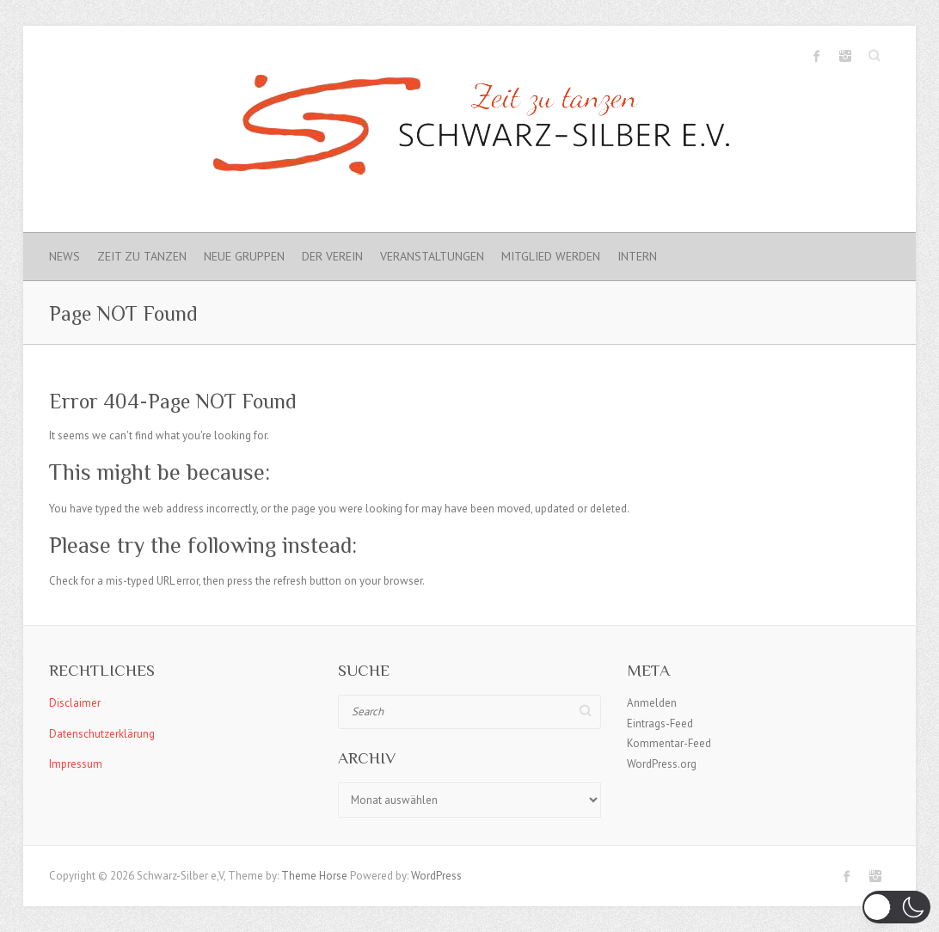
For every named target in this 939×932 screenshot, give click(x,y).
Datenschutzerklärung (102, 734)
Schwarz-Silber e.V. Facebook (817, 56)
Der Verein (332, 256)
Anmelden (652, 703)
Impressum (75, 764)
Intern (637, 256)
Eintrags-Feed (660, 723)
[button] (896, 907)
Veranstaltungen (432, 256)
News (64, 256)
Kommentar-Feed (669, 743)
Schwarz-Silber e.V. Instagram (845, 56)
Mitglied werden (550, 256)
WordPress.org (662, 764)
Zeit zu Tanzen (142, 256)
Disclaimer (75, 703)
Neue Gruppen (244, 256)
